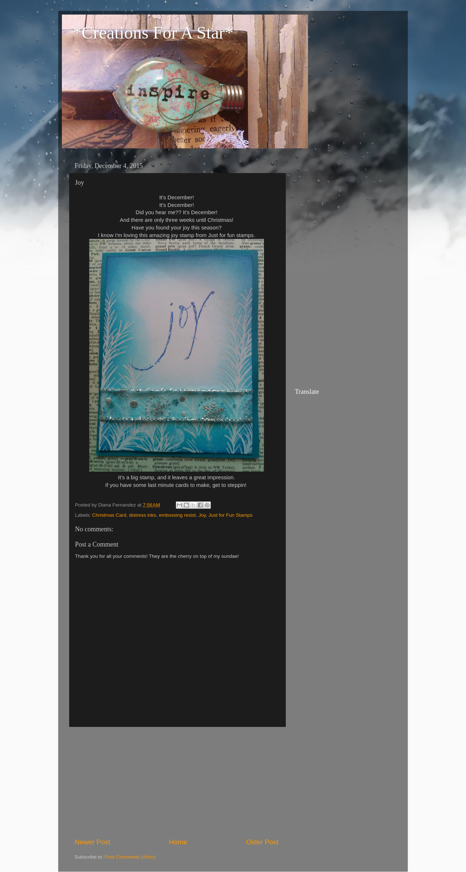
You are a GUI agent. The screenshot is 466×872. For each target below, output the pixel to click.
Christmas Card (109, 515)
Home (178, 842)
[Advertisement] (176, 782)
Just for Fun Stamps (231, 515)
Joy (202, 515)
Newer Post (92, 842)
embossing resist (177, 515)
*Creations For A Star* (153, 32)
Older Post (262, 842)
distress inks (142, 515)
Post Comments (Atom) (130, 857)
